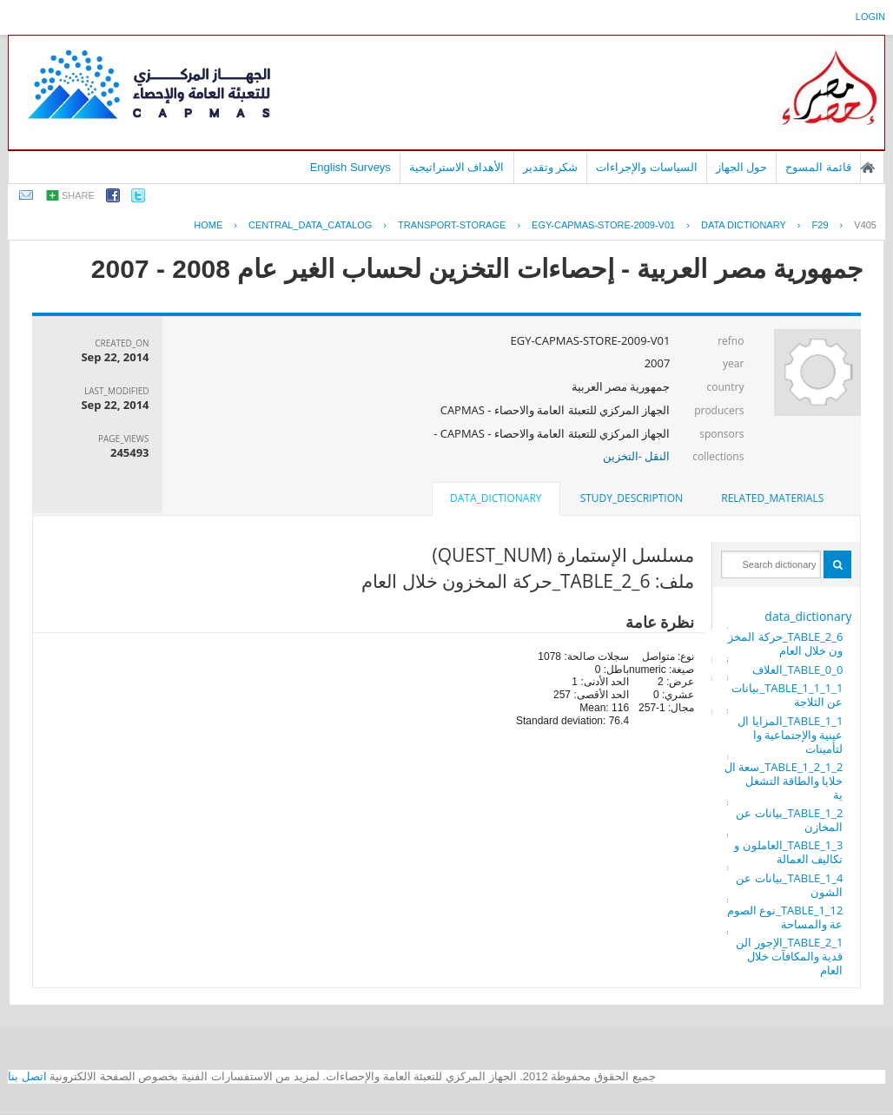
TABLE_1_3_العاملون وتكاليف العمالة (788, 852)
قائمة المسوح (818, 167)
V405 (865, 225)
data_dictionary (807, 616)
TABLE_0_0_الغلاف (797, 669)
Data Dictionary (743, 225)
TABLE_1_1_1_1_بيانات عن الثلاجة (787, 695)
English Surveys (350, 167)
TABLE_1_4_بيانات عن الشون (789, 885)
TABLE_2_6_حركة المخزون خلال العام (785, 643)
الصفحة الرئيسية (868, 168)
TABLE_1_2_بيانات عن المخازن (789, 820)
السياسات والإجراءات (647, 167)
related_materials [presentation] (772, 498)
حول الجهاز (742, 167)
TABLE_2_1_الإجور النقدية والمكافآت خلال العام (789, 956)
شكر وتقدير (551, 167)
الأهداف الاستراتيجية (457, 167)
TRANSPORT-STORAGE (452, 225)
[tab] (772, 498)
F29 (820, 225)
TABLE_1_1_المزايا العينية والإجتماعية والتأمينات (790, 734)
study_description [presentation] (631, 498)
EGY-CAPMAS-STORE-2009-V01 (603, 225)
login (870, 16)
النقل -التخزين (637, 456)
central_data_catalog (310, 225)
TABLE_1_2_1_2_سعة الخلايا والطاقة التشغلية (783, 781)
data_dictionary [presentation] (495, 498)
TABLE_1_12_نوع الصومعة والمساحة (785, 917)
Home (208, 225)
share (78, 195)
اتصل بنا (27, 1076)
